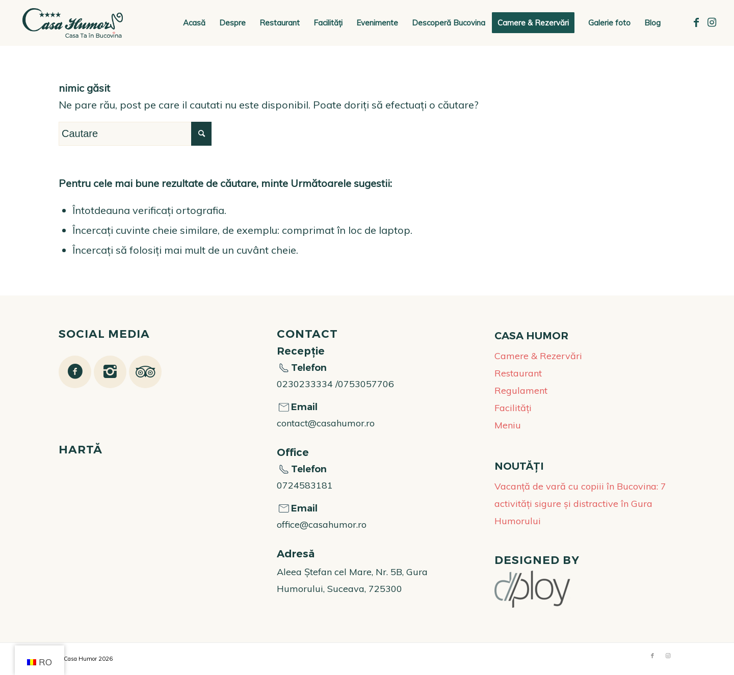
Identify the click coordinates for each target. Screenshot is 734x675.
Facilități (513, 408)
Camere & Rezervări (538, 356)
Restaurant (518, 373)
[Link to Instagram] (711, 22)
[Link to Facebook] (696, 22)
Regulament (520, 390)
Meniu (507, 425)
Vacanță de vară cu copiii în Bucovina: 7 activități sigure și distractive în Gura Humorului (580, 503)
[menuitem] (194, 23)
